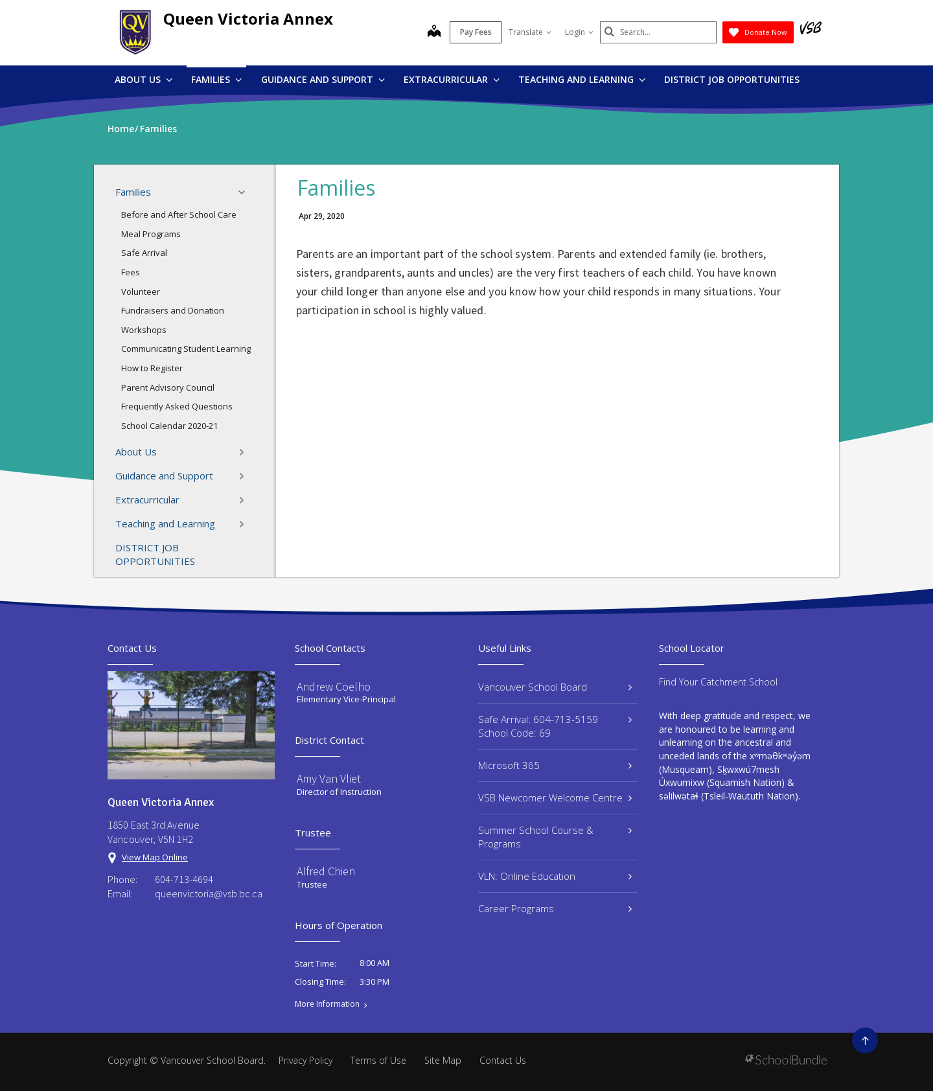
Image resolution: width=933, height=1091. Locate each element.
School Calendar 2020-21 (169, 425)
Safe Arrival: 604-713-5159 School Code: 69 (555, 726)
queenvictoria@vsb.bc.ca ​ (209, 893)
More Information (327, 1004)
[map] (434, 32)
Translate (530, 32)
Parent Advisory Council (167, 387)
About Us (143, 79)
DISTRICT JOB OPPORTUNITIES (732, 79)
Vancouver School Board (555, 686)
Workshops (144, 330)
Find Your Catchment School (718, 682)
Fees (130, 272)
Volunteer (140, 291)
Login (579, 32)
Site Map (442, 1060)
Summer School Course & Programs (555, 836)
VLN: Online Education (555, 875)
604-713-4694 (184, 879)
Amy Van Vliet (329, 778)
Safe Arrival (144, 252)
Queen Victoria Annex (248, 18)
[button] (245, 192)
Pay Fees (476, 32)
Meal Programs (151, 234)
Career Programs (555, 908)
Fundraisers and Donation (172, 310)
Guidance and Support (323, 79)
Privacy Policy (305, 1060)
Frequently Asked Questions (177, 406)
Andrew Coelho (334, 686)
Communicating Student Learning (186, 348)
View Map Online (155, 857)
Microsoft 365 (555, 765)
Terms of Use (378, 1060)
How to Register (152, 368)
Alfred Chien (326, 871)
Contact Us (502, 1060)
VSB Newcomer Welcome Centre (555, 797)
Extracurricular (452, 79)
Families (216, 79)
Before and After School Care (178, 214)
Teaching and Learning (581, 79)
